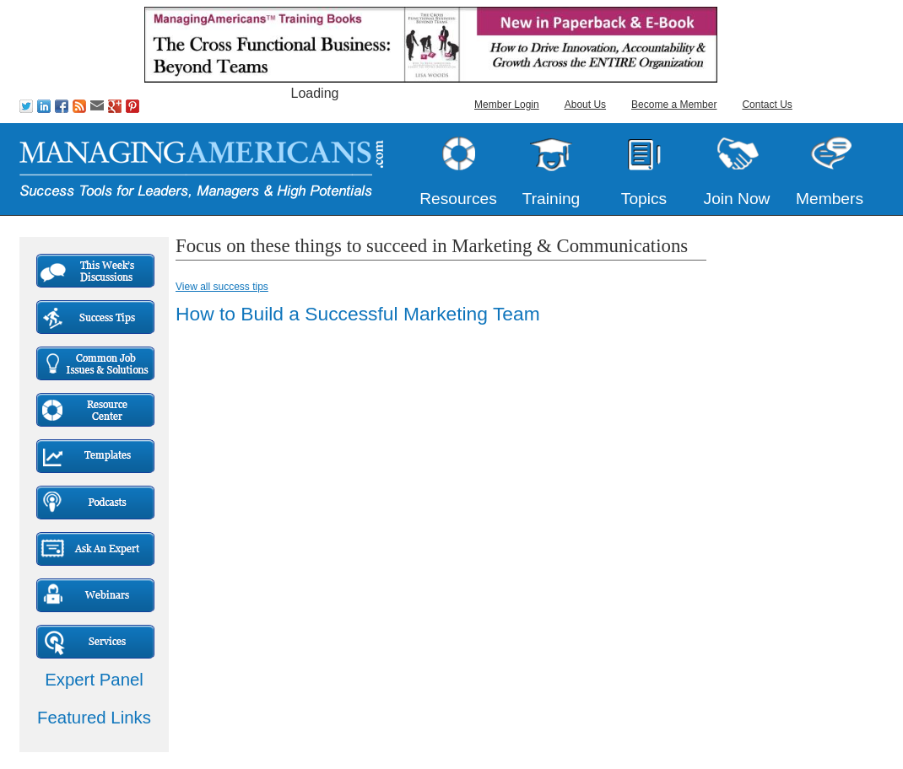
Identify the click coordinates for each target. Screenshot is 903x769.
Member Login (506, 104)
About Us (585, 104)
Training (551, 198)
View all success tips (222, 287)
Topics (644, 198)
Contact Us (767, 104)
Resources (458, 198)
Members (829, 198)
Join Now (737, 198)
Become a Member (673, 104)
